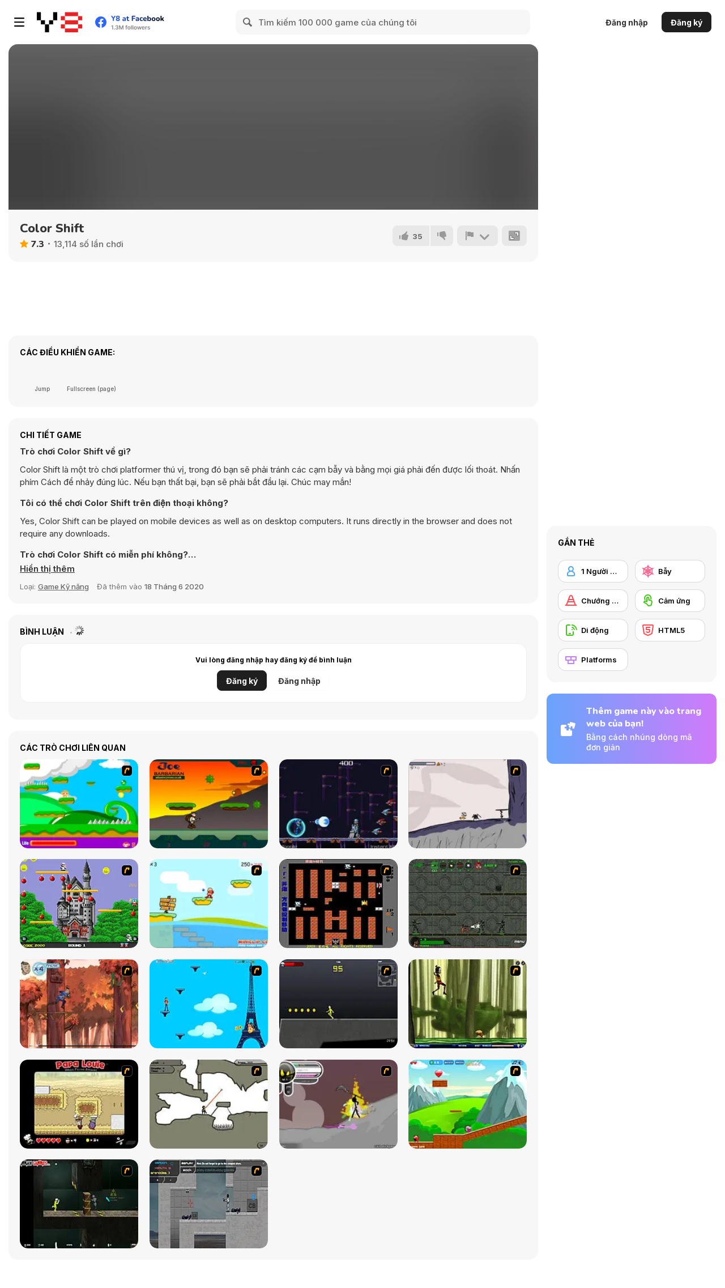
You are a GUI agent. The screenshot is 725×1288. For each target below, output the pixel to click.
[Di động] (593, 630)
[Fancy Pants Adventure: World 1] (467, 803)
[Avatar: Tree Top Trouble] (79, 1003)
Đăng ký (686, 22)
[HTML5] (670, 630)
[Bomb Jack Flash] (79, 903)
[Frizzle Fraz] (467, 1104)
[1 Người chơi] (593, 571)
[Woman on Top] (209, 1003)
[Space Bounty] (467, 903)
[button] (47, 569)
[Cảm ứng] (670, 600)
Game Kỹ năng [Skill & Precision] (63, 586)
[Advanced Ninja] (209, 1104)
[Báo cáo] (477, 236)
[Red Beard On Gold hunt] (209, 903)
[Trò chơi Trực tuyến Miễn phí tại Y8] (59, 22)
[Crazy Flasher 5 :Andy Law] (79, 1203)
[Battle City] (338, 903)
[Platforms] (593, 659)
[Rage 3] (338, 1104)
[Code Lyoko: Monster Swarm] (467, 1003)
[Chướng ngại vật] (593, 600)
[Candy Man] (79, 803)
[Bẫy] (670, 571)
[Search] (248, 22)
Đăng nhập (626, 22)
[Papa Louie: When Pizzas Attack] (79, 1104)
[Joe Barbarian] (209, 803)
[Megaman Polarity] (338, 803)
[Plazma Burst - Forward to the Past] (209, 1203)
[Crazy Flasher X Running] (338, 1003)
